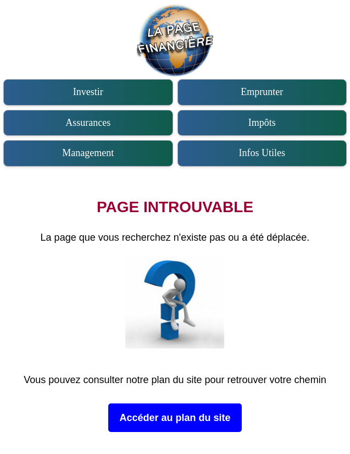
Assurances (87, 122)
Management (88, 152)
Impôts (262, 122)
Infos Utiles (262, 152)
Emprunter (262, 91)
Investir (88, 91)
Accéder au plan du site (174, 417)
